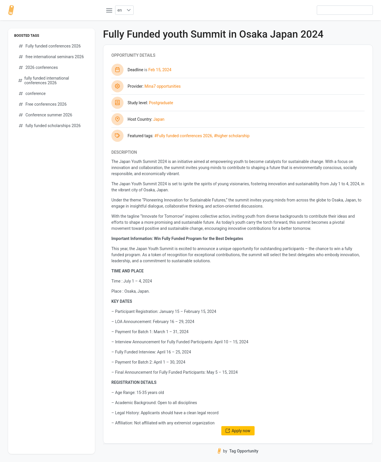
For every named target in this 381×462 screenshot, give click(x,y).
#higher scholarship (231, 135)
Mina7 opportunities (162, 86)
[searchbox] (345, 10)
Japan (159, 119)
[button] (128, 10)
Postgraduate (161, 102)
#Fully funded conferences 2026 (183, 135)
